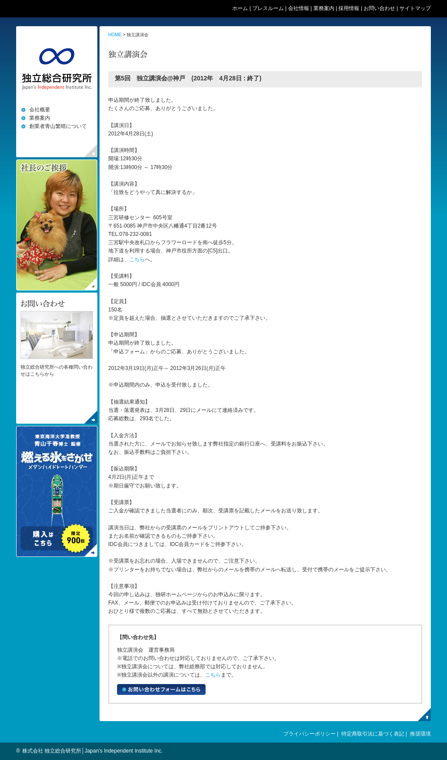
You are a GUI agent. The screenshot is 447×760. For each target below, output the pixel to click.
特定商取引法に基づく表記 (372, 734)
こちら (137, 259)
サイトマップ (415, 8)
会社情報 (298, 8)
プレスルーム (268, 8)
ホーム (240, 8)
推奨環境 (420, 734)
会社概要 (39, 110)
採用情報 (348, 8)
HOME (115, 34)
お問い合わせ (379, 8)
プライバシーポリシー (309, 734)
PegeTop (424, 714)
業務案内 (323, 8)
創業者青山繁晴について (58, 126)
